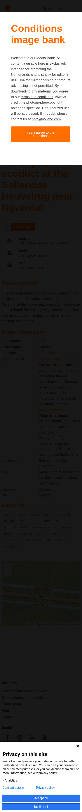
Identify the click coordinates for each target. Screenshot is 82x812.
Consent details (13, 787)
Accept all (41, 798)
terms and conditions (37, 97)
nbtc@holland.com (46, 119)
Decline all (41, 807)
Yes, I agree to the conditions (40, 134)
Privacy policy (45, 787)
